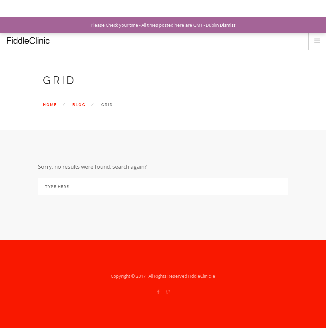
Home (50, 105)
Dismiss (228, 25)
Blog (79, 105)
